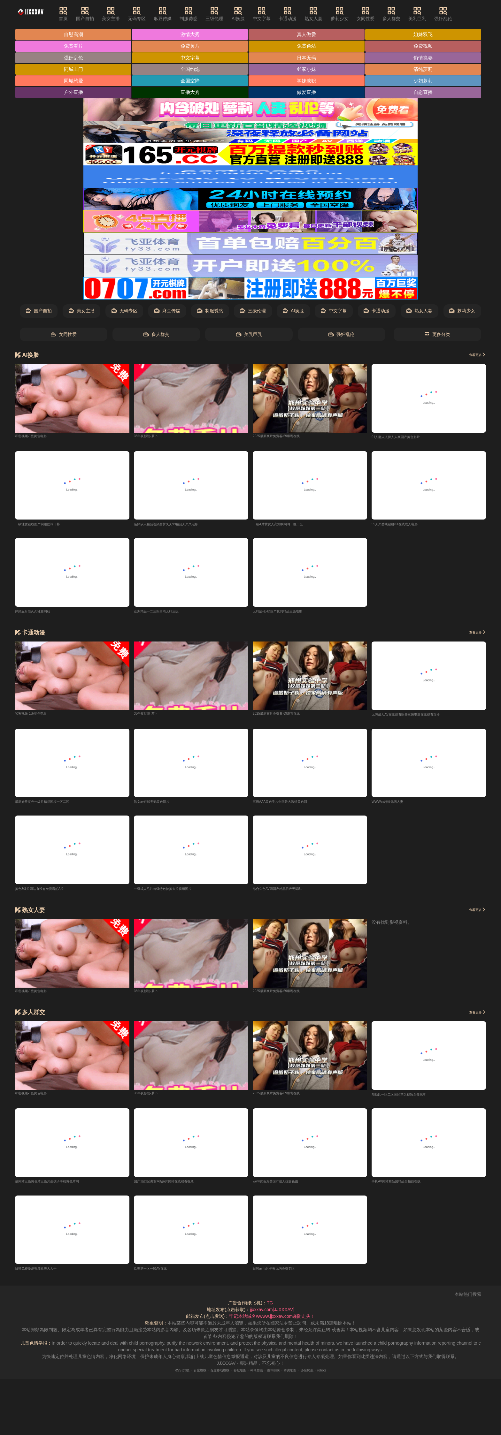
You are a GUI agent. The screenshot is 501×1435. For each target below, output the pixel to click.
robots (344, 1375)
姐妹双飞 (426, 34)
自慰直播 (426, 93)
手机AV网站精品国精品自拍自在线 (406, 1185)
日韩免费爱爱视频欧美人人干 (44, 1273)
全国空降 (191, 82)
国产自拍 (96, 13)
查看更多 (474, 356)
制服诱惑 (200, 13)
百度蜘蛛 (184, 1375)
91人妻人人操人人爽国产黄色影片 (405, 438)
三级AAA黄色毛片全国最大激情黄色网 (291, 804)
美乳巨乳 (429, 13)
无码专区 (148, 13)
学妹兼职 (308, 82)
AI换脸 (249, 13)
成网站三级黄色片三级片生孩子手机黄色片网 (59, 1185)
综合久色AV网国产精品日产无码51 (287, 892)
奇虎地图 (303, 1375)
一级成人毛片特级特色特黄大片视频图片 (174, 892)
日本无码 (308, 58)
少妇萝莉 (426, 82)
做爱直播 (308, 93)
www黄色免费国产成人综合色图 (284, 1185)
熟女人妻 (325, 13)
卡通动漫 (299, 13)
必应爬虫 (325, 1375)
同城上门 (74, 70)
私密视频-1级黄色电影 (37, 436)
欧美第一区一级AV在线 (157, 1273)
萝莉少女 (351, 13)
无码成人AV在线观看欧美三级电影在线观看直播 (419, 717)
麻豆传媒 (174, 13)
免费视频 (426, 46)
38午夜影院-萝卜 (150, 436)
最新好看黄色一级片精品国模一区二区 (53, 804)
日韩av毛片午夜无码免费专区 (282, 1273)
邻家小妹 (308, 70)
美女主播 (122, 13)
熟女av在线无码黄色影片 (158, 804)
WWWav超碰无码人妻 (394, 804)
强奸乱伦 (455, 13)
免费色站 (308, 46)
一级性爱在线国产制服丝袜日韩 (46, 525)
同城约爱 (74, 82)
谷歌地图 (237, 1375)
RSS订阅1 (161, 1375)
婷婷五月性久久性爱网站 (39, 613)
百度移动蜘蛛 (210, 1375)
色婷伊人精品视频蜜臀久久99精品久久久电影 (179, 525)
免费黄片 (191, 46)
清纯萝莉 (426, 70)
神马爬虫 (259, 1375)
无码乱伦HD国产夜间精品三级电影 (287, 613)
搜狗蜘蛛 (281, 1375)
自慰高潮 (74, 34)
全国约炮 (191, 70)
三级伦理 (226, 13)
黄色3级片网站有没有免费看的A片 (49, 892)
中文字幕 (273, 13)
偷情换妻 (426, 58)
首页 (74, 13)
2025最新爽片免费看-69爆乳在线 (285, 436)
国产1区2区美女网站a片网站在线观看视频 (175, 1185)
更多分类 (437, 335)
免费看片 (74, 46)
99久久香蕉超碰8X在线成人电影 (404, 525)
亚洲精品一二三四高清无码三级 (165, 613)
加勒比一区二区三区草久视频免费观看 (410, 1098)
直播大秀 (191, 93)
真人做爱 (308, 34)
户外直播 (74, 93)
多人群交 (403, 13)
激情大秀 (191, 34)
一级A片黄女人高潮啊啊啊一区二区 (288, 525)
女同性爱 (377, 13)
